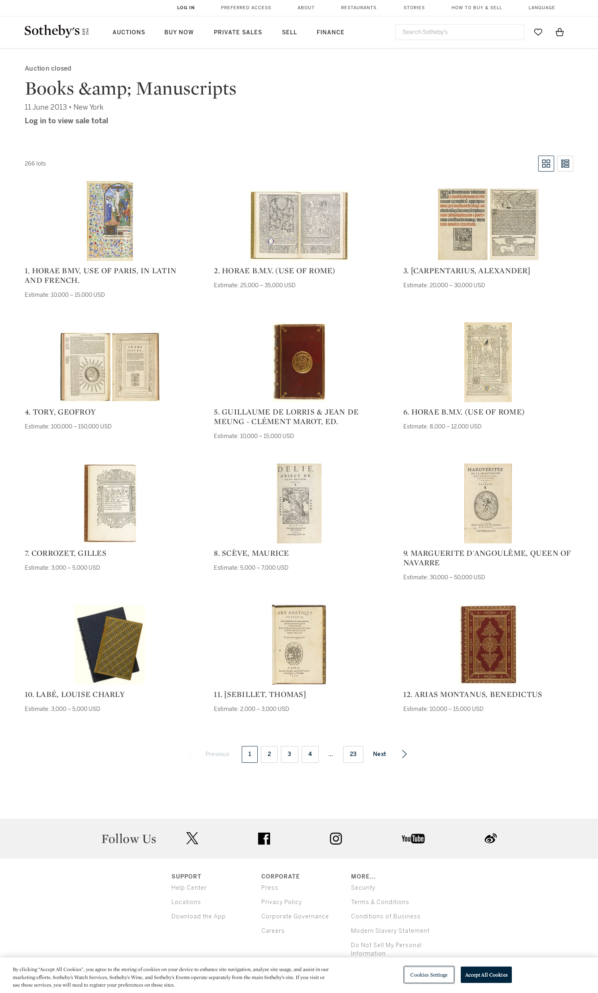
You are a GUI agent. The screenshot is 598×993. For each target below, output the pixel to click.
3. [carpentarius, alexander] (466, 270)
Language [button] (542, 7)
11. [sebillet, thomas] (260, 694)
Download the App (199, 916)
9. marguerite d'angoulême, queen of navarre (487, 557)
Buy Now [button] (179, 32)
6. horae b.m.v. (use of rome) (464, 412)
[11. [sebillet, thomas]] (299, 645)
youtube (413, 838)
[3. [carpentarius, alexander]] (488, 224)
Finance (331, 32)
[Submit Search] (515, 32)
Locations (186, 902)
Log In (186, 7)
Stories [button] (414, 7)
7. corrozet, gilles (66, 553)
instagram (336, 839)
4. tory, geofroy (60, 412)
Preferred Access (246, 7)
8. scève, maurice (251, 553)
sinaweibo (491, 838)
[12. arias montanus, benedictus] (488, 645)
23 (353, 754)
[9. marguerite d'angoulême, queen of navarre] (488, 503)
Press (269, 887)
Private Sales (238, 32)
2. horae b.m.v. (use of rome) (274, 270)
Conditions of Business (386, 916)
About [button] (306, 7)
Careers (273, 931)
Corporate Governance (295, 916)
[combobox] (460, 32)
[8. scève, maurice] (299, 503)
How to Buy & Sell (477, 7)
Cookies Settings (428, 974)
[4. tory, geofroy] (109, 367)
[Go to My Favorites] (538, 32)
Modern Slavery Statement (390, 931)
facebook (264, 839)
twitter (192, 838)
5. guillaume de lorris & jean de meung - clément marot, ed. (286, 416)
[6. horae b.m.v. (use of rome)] (488, 362)
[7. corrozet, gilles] (109, 503)
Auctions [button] (128, 32)
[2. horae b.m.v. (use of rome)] (299, 225)
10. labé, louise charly (75, 694)
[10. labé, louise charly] (110, 645)
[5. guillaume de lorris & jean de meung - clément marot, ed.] (299, 362)
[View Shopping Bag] (559, 32)
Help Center (189, 887)
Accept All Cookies (486, 974)
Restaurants (359, 7)
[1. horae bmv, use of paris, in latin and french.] (110, 221)
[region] (299, 975)
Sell (289, 32)
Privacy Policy (281, 902)
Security (363, 887)
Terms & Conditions (380, 902)
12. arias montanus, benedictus (473, 694)
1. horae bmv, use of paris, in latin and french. (100, 275)
